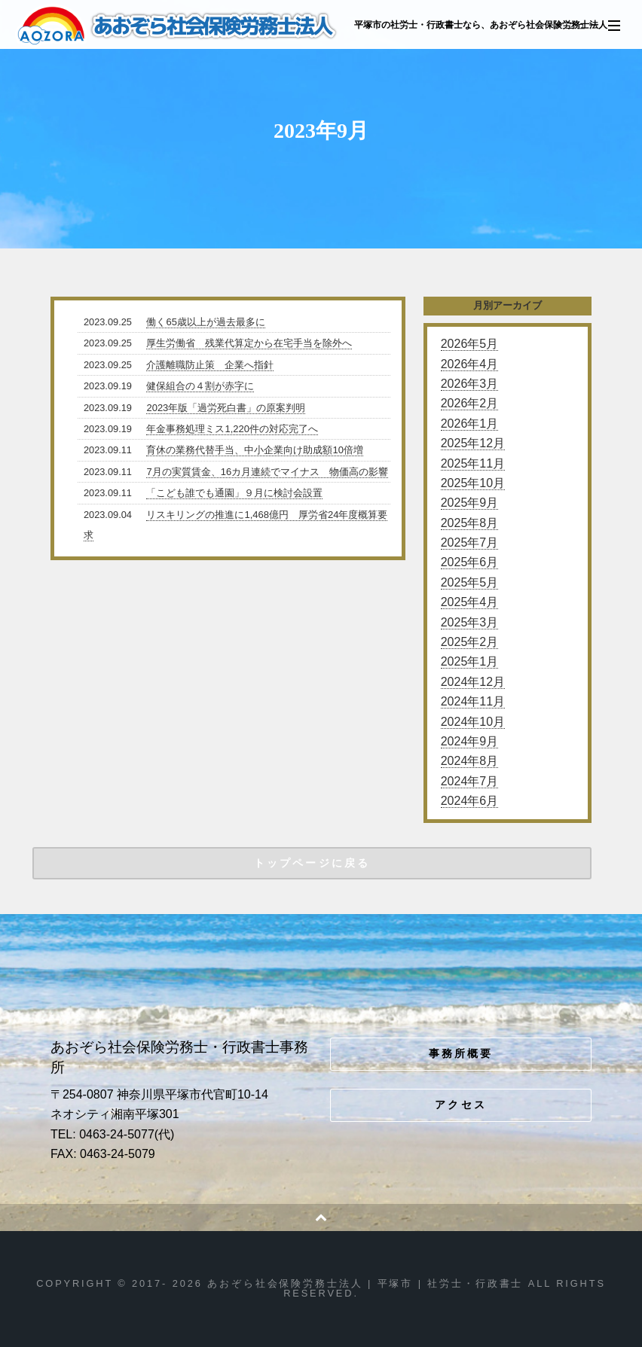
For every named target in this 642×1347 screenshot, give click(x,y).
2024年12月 (473, 681)
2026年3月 (470, 383)
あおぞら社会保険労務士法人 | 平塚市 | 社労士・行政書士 (178, 25)
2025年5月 (470, 582)
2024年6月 (470, 800)
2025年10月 (473, 483)
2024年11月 (473, 701)
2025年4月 (470, 602)
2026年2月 (470, 403)
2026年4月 (470, 364)
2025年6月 (470, 562)
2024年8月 (470, 760)
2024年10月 (473, 721)
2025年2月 (470, 641)
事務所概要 (461, 1053)
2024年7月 (470, 781)
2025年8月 (470, 523)
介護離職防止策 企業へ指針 (210, 364)
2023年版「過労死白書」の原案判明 (225, 407)
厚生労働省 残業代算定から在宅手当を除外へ (249, 343)
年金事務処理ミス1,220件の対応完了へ (232, 428)
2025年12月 (473, 443)
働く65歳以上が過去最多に (205, 322)
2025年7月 (470, 542)
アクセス (461, 1105)
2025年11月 (473, 463)
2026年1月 (470, 423)
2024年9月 (470, 741)
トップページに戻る (312, 863)
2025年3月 (470, 622)
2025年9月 (470, 502)
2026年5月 (470, 343)
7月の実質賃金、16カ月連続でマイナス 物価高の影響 (267, 471)
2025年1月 (470, 661)
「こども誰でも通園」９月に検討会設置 (234, 492)
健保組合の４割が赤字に (200, 386)
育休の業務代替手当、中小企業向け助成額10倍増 (254, 450)
